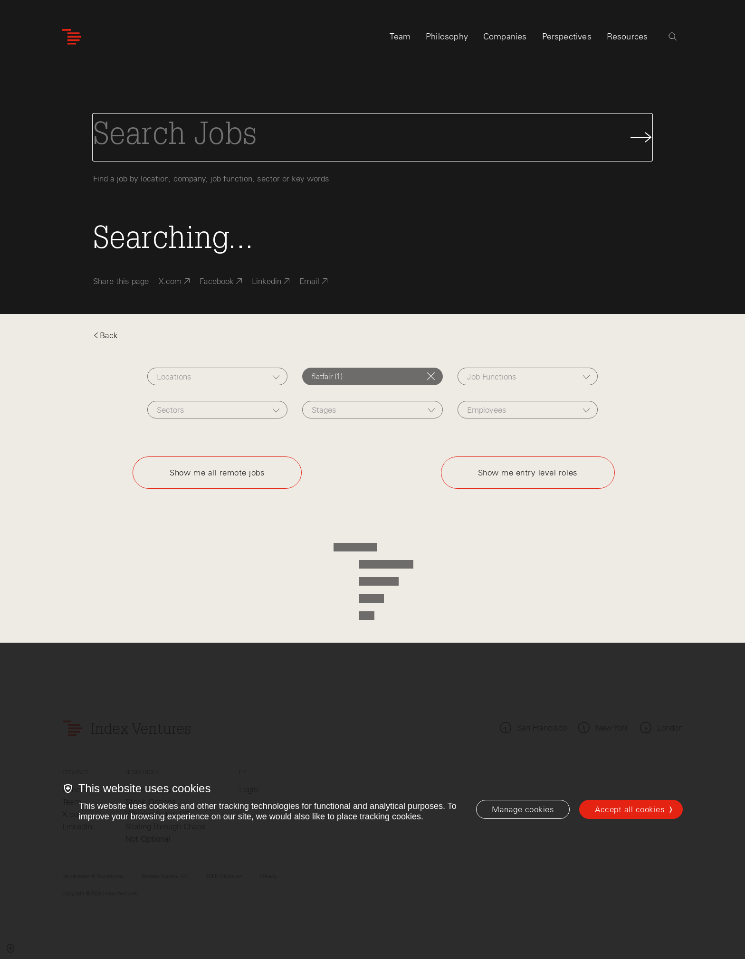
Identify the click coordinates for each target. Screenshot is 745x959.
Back (105, 335)
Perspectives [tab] (567, 36)
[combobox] (217, 376)
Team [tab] (400, 36)
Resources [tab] (627, 36)
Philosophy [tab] (447, 36)
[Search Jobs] (372, 137)
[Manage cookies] (523, 809)
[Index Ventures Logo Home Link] (71, 37)
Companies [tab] (505, 36)
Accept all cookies (630, 809)
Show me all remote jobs (217, 472)
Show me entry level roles (528, 472)
